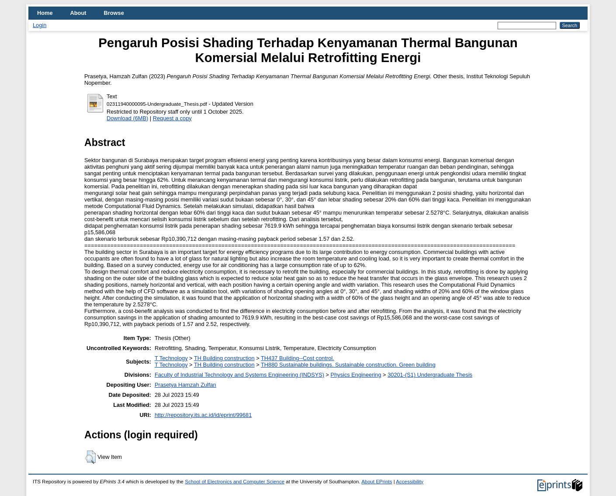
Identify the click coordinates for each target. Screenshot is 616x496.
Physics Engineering (356, 374)
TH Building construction (224, 358)
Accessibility (409, 481)
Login (39, 25)
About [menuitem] (78, 13)
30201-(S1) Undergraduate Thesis (430, 374)
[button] (91, 457)
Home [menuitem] (45, 13)
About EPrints (376, 481)
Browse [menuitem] (114, 13)
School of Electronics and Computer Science (234, 481)
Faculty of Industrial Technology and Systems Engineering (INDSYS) (239, 374)
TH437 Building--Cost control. (297, 358)
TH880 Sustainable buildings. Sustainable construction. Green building (348, 364)
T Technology (171, 358)
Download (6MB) (127, 118)
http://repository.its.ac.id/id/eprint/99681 (203, 415)
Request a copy (172, 118)
